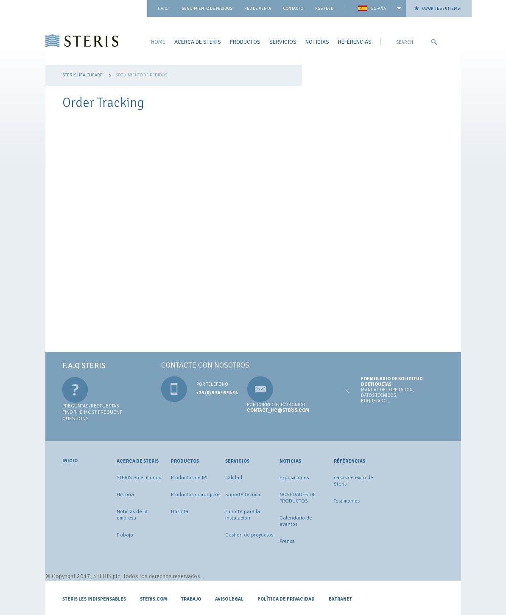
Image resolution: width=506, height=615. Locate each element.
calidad (233, 478)
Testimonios (347, 501)
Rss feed (324, 8)
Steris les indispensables (94, 599)
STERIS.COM (153, 599)
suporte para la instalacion (242, 514)
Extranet (340, 599)
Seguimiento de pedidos (207, 8)
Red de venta (257, 8)
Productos (245, 41)
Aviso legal (229, 599)
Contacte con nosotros (205, 365)
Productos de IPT (189, 478)
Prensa (287, 541)
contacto (293, 8)
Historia (125, 494)
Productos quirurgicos (195, 494)
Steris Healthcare (82, 75)
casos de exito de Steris (353, 481)
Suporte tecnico (243, 494)
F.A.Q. (163, 8)
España (378, 8)
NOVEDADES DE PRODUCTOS (298, 497)
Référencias (355, 41)
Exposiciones (294, 478)
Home (158, 41)
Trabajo (125, 535)
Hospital (180, 511)
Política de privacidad (286, 599)
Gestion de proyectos (249, 535)
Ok (434, 42)
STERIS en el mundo (139, 478)
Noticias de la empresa (132, 514)
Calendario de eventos (296, 521)
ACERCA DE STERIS (197, 41)
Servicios (282, 41)
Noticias (317, 41)
